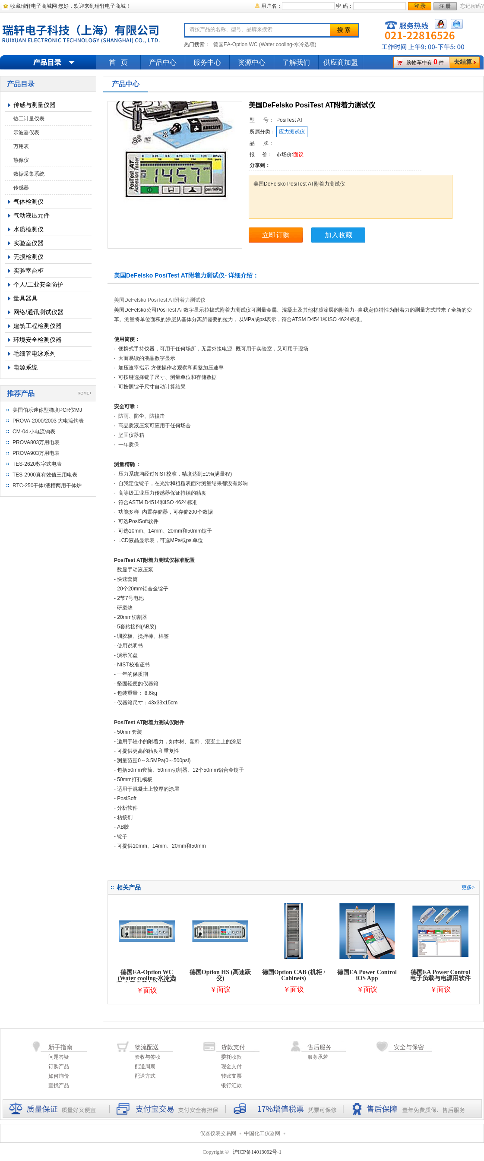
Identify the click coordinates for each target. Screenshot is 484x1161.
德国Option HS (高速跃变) (220, 975)
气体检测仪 (28, 201)
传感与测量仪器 (34, 104)
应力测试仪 (292, 132)
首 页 (118, 62)
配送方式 (145, 1076)
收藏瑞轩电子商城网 (33, 6)
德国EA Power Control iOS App (367, 975)
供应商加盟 (340, 62)
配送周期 (145, 1066)
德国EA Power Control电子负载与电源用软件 (440, 975)
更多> (468, 887)
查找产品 (58, 1085)
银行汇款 (231, 1085)
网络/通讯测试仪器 (38, 312)
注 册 (445, 6)
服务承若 (317, 1057)
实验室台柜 (28, 270)
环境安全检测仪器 (37, 339)
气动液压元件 (31, 215)
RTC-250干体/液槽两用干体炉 (47, 486)
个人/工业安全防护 (38, 284)
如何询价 (58, 1076)
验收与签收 (148, 1057)
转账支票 (231, 1076)
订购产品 (58, 1066)
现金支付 (231, 1066)
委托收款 (231, 1057)
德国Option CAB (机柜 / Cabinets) (294, 975)
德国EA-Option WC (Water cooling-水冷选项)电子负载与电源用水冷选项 (147, 981)
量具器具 (25, 298)
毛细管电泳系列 (34, 353)
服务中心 (207, 62)
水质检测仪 (28, 229)
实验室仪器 (28, 243)
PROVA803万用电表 (36, 442)
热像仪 (21, 160)
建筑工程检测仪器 (37, 325)
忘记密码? (472, 6)
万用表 (21, 146)
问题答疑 (58, 1057)
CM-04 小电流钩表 (34, 432)
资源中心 (252, 62)
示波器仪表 (26, 132)
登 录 (420, 6)
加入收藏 (338, 235)
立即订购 (276, 235)
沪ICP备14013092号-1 (257, 1152)
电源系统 (25, 367)
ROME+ (85, 393)
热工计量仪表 (28, 119)
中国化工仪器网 (262, 1133)
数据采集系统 (28, 174)
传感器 (21, 188)
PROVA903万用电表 (36, 453)
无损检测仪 (28, 256)
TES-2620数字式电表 (37, 464)
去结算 (463, 62)
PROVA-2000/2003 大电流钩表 (48, 421)
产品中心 (163, 62)
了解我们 (296, 62)
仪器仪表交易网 (218, 1133)
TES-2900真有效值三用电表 (45, 475)
